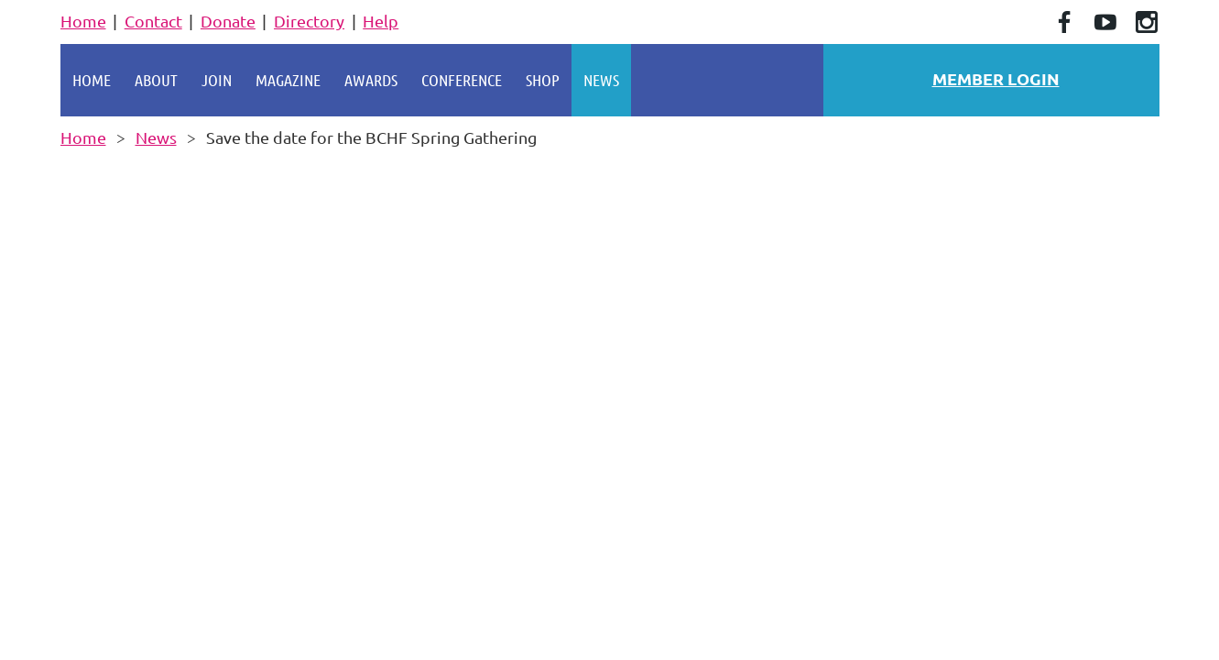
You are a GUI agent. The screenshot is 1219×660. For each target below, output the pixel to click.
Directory (309, 20)
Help (380, 20)
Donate (228, 20)
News (156, 137)
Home (83, 20)
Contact (153, 20)
